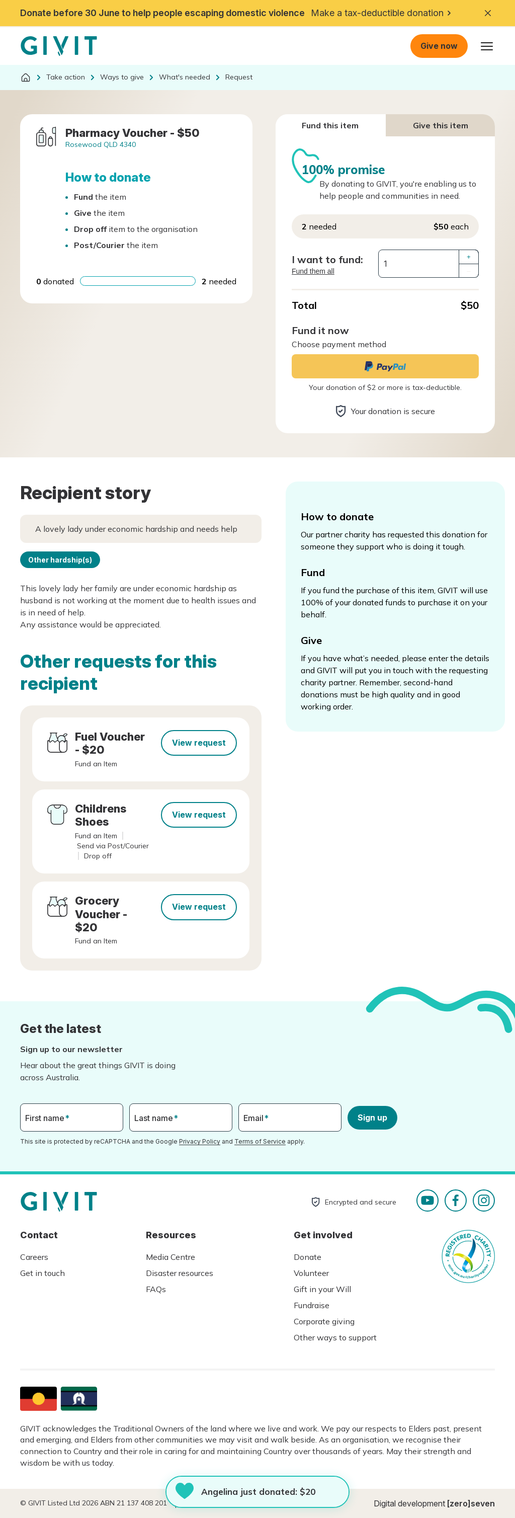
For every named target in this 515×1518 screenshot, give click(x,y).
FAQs (156, 1289)
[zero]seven (471, 1503)
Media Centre (170, 1257)
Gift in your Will (322, 1289)
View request (199, 743)
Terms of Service (260, 1141)
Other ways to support (335, 1337)
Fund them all (313, 271)
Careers (34, 1257)
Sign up (372, 1117)
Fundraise (311, 1305)
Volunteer (311, 1273)
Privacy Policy (199, 1141)
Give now (439, 46)
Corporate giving (324, 1321)
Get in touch (42, 1273)
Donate (307, 1257)
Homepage (59, 46)
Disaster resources (179, 1273)
